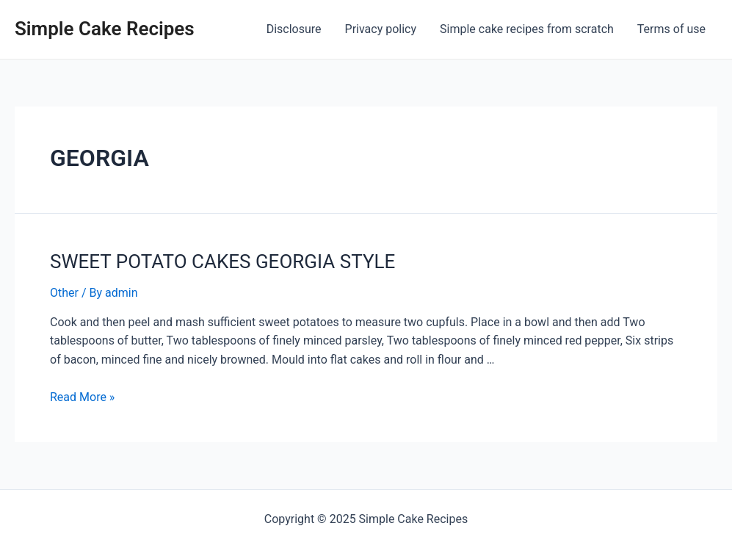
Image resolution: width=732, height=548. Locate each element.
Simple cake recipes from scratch (527, 29)
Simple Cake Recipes (105, 29)
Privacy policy (381, 29)
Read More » (82, 397)
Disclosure (294, 29)
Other (64, 293)
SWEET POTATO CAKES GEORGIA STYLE (222, 261)
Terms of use (671, 29)
